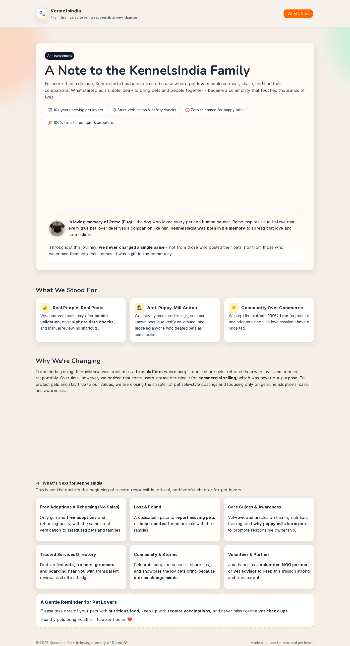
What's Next (298, 13)
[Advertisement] (175, 168)
